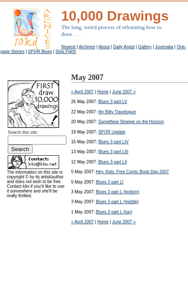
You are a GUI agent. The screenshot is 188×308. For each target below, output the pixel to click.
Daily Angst (123, 46)
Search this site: (23, 132)
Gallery (145, 46)
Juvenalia (164, 46)
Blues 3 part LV (112, 101)
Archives (87, 46)
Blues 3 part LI (109, 182)
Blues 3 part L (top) (114, 212)
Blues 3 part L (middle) (117, 201)
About (104, 46)
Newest (68, 46)
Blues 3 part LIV (113, 141)
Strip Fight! (66, 51)
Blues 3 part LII (112, 162)
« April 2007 (82, 91)
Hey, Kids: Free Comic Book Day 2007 (132, 171)
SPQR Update (111, 132)
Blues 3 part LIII (113, 151)
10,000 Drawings (115, 16)
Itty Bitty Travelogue (117, 112)
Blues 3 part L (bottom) (117, 192)
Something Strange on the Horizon (131, 121)
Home (103, 91)
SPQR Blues (40, 51)
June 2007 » (124, 91)
